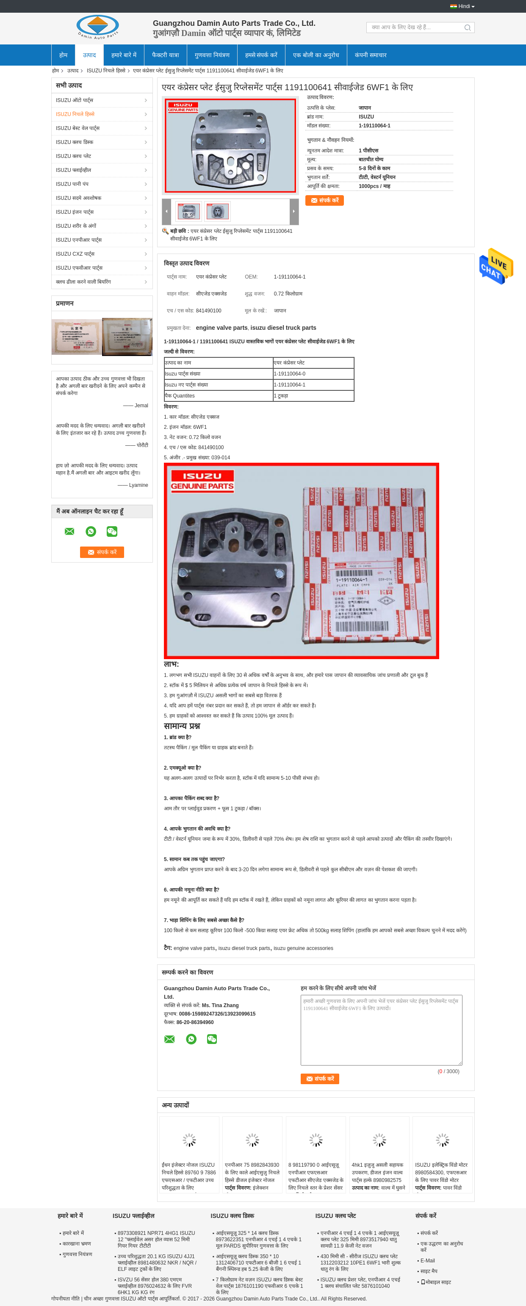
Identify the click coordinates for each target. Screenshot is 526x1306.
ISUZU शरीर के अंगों (76, 226)
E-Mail (428, 1261)
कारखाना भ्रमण (77, 1244)
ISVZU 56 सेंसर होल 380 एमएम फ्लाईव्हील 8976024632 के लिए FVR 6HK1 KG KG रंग (155, 1286)
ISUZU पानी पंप (72, 184)
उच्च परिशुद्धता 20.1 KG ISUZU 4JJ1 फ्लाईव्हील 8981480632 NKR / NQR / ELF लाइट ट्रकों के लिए (157, 1263)
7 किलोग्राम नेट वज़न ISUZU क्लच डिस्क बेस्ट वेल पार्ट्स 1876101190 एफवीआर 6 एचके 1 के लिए (259, 1286)
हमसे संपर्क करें (261, 55)
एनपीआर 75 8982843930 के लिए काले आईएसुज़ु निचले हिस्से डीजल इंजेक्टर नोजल (252, 1172)
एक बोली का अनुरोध (316, 55)
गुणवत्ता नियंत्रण (212, 55)
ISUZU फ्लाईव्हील (73, 170)
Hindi (464, 6)
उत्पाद (89, 55)
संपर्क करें (328, 200)
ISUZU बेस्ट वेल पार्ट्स (78, 128)
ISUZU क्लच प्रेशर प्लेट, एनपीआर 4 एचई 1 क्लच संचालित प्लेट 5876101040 (360, 1283)
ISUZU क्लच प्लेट (73, 156)
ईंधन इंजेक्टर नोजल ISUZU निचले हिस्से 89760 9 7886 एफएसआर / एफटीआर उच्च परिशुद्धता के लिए (189, 1176)
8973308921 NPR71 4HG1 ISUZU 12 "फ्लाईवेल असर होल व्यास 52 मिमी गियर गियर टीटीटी (156, 1239)
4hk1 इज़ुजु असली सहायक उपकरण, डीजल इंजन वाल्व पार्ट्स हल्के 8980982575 (377, 1172)
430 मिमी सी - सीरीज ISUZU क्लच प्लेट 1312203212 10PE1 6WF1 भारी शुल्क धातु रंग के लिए (361, 1263)
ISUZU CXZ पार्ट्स (75, 254)
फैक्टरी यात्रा (165, 55)
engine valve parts (194, 948)
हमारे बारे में (123, 55)
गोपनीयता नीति (65, 1299)
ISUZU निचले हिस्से (106, 71)
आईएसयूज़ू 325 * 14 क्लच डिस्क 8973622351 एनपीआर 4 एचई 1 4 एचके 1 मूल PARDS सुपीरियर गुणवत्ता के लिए (259, 1239)
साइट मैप (429, 1271)
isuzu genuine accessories (303, 948)
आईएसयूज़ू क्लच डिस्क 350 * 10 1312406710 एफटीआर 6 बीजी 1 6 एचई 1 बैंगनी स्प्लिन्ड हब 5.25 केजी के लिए (259, 1263)
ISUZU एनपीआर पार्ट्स (79, 240)
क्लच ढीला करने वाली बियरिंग (83, 282)
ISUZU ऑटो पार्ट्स (74, 100)
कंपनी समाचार (371, 55)
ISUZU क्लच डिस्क (74, 142)
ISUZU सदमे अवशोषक (78, 198)
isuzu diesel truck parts (244, 948)
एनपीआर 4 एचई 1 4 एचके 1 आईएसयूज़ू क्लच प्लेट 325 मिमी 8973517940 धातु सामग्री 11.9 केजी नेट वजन (360, 1239)
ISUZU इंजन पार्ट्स (75, 212)
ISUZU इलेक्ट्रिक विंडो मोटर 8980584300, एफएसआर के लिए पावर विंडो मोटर (441, 1172)
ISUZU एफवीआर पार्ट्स (79, 268)
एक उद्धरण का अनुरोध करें (442, 1247)
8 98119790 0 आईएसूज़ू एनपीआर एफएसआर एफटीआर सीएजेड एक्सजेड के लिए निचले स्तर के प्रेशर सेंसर (315, 1176)
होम (63, 55)
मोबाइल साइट (436, 1282)
